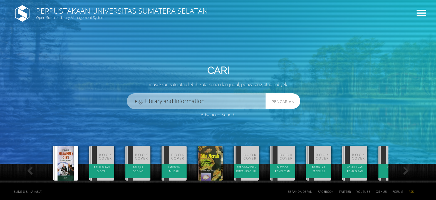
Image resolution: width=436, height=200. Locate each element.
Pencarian (283, 101)
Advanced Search (218, 115)
